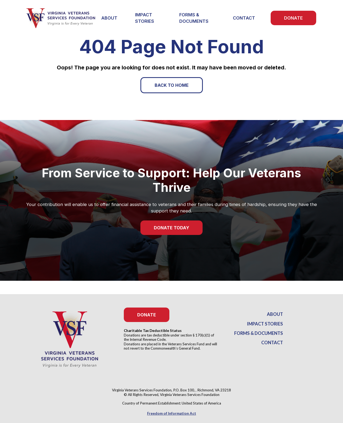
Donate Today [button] (171, 227)
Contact (244, 18)
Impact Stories (144, 18)
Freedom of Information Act (171, 413)
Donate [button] (146, 314)
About (275, 314)
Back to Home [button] (172, 85)
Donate (293, 18)
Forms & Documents (193, 18)
